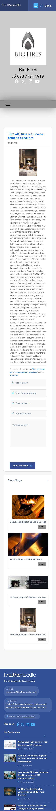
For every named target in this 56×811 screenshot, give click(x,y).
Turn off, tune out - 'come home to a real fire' (32, 634)
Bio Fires (28, 69)
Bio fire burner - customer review (26, 559)
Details (41, 526)
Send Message (23, 465)
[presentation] (29, 454)
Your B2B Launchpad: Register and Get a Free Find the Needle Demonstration (32, 758)
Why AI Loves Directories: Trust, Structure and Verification (33, 743)
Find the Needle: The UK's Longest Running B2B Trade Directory (31, 792)
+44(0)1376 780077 (25, 716)
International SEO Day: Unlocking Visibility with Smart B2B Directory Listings (33, 775)
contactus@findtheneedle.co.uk (21, 692)
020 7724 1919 (28, 76)
